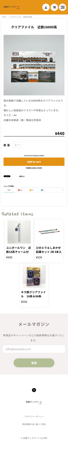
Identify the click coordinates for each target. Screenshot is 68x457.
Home (4, 19)
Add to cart (34, 165)
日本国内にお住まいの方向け (34, 171)
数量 (7, 147)
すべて (9, 193)
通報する (22, 180)
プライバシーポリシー (34, 437)
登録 (34, 379)
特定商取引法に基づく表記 (34, 445)
